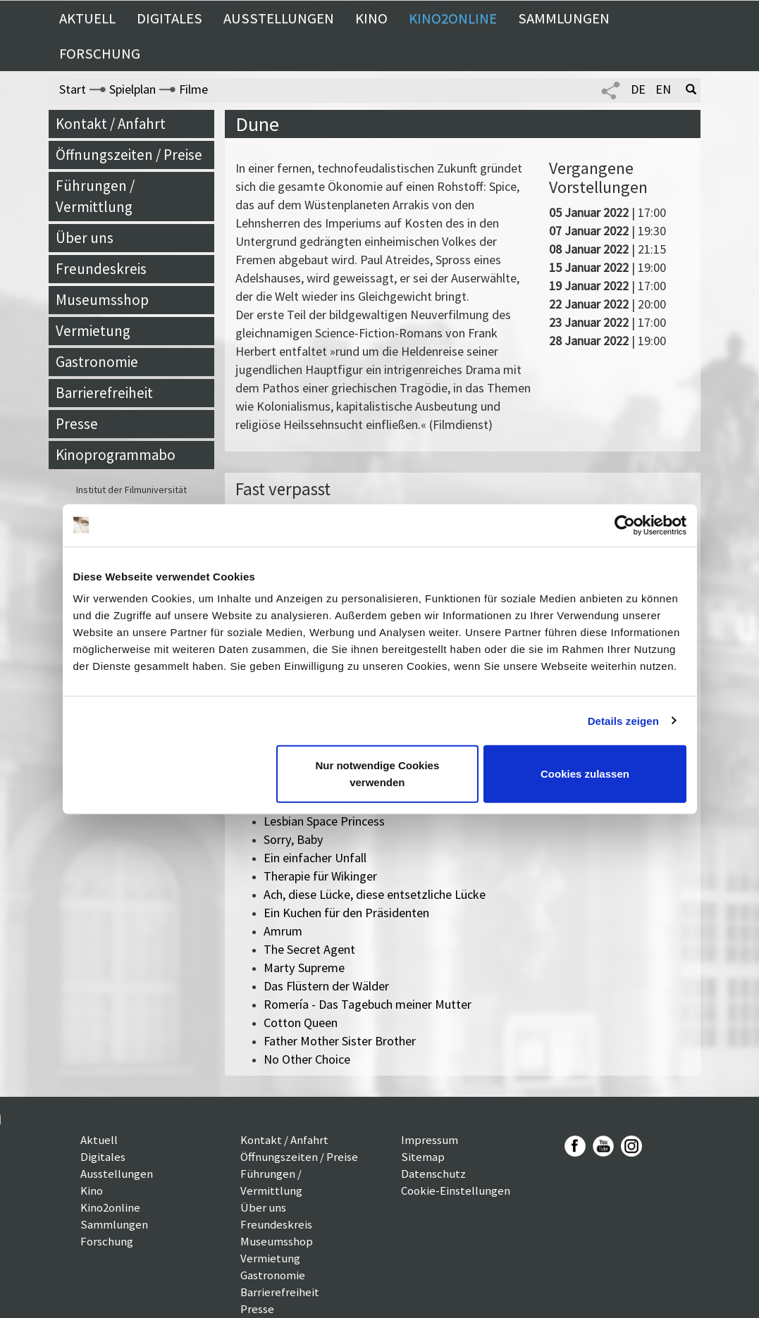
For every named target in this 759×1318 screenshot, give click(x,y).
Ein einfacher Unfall (315, 858)
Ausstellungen (278, 18)
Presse (77, 423)
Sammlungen (564, 18)
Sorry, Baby (293, 839)
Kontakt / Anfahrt (111, 123)
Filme (193, 89)
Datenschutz (433, 1173)
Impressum (429, 1140)
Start (72, 89)
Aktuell (87, 18)
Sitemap (423, 1156)
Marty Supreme (304, 967)
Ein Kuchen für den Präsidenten (346, 912)
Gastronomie (97, 361)
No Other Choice (307, 1059)
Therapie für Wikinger (320, 876)
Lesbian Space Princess (324, 821)
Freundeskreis (101, 268)
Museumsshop (102, 299)
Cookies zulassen (585, 774)
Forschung (99, 53)
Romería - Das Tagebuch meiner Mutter (367, 1004)
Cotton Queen (301, 1022)
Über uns (84, 237)
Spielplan (132, 89)
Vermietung (93, 330)
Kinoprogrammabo (115, 454)
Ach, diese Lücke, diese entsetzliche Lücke (375, 894)
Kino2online (453, 18)
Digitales (169, 18)
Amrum (283, 931)
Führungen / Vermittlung (95, 196)
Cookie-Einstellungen (455, 1190)
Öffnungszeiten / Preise (129, 154)
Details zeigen (623, 720)
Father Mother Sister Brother (340, 1041)
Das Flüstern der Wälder (326, 986)
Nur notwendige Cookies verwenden (377, 773)
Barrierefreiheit (104, 392)
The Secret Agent (309, 949)
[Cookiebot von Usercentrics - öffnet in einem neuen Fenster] (624, 524)
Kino (371, 18)
